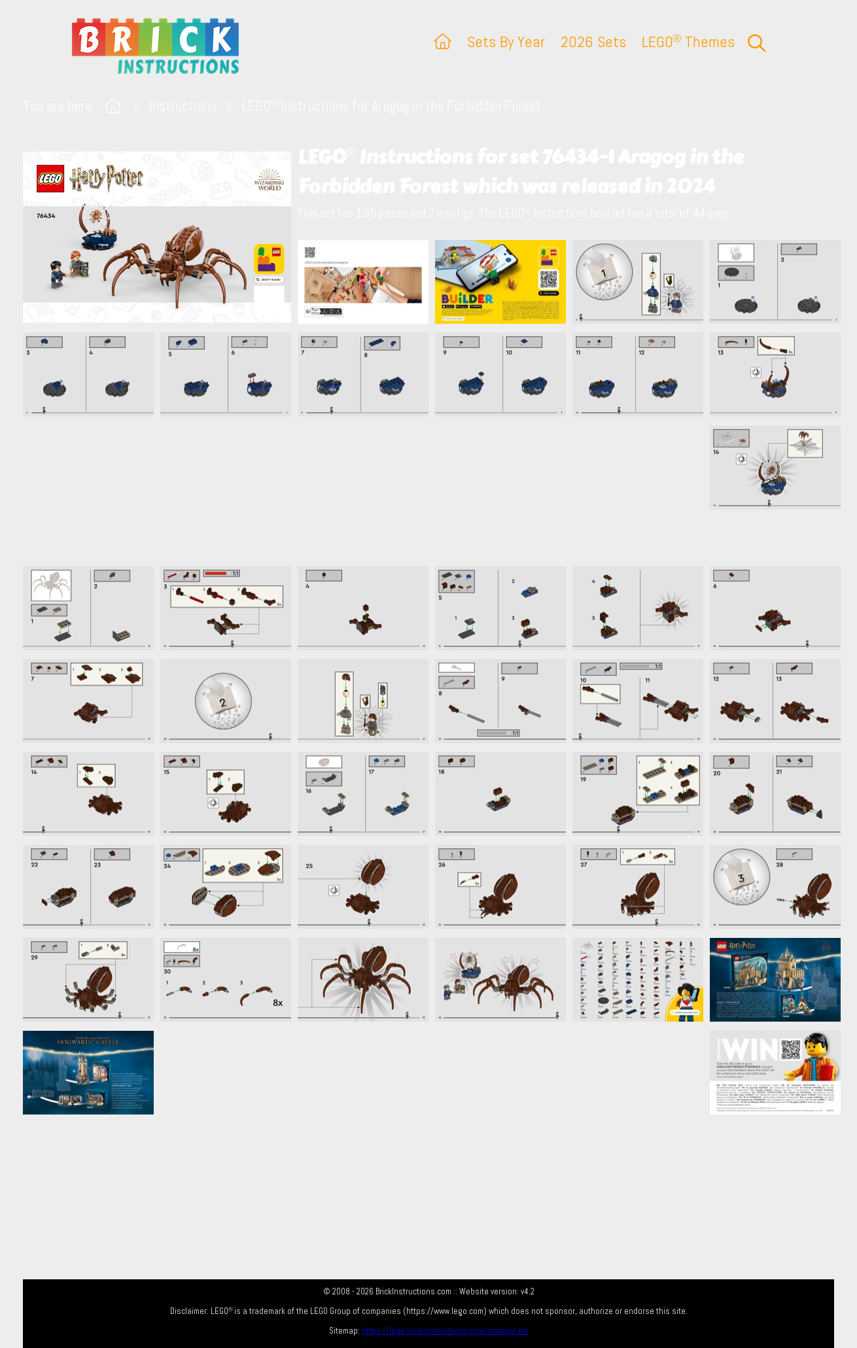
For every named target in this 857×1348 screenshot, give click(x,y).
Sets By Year (506, 41)
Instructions (183, 106)
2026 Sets (593, 41)
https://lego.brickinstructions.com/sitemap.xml (445, 1330)
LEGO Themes (688, 41)
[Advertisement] (435, 491)
